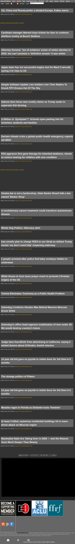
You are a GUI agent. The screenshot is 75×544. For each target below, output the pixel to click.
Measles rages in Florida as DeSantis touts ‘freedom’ (31, 407)
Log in (27, 3)
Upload (7, 3)
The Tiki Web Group (22, 532)
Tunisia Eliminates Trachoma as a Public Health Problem (33, 293)
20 (44, 455)
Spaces (68, 1)
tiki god (16, 14)
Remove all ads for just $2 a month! (12, 23)
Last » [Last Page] (54, 455)
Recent (56, 1)
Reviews (62, 1)
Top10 (2, 3)
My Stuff (22, 3)
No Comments (22, 14)
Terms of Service (27, 542)
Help (24, 1)
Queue (51, 1)
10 (41, 455)
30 (46, 455)
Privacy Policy (37, 542)
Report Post (29, 14)
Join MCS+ (41, 1)
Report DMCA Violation (48, 542)
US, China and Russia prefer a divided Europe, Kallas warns (35, 10)
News (13, 1)
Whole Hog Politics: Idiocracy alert (20, 228)
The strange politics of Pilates (18, 376)
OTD (47, 1)
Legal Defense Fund (31, 1)
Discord (19, 1)
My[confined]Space (6, 1)
